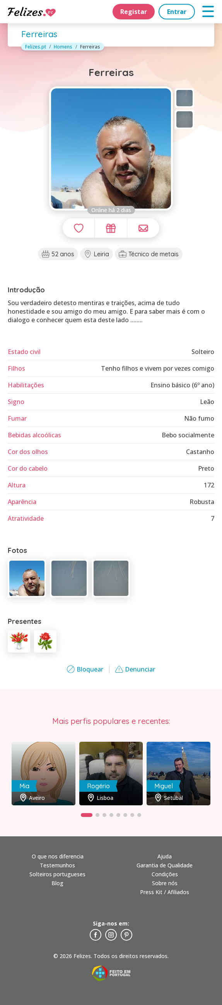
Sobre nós (165, 883)
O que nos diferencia (58, 856)
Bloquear (85, 669)
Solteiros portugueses (57, 874)
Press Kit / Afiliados (164, 892)
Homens (63, 46)
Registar (133, 11)
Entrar (176, 11)
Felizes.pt (35, 46)
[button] (86, 815)
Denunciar (135, 669)
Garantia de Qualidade (165, 865)
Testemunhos (57, 865)
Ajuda (164, 856)
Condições (165, 874)
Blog (57, 883)
